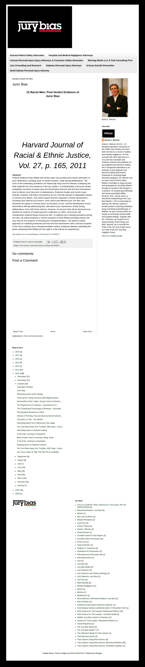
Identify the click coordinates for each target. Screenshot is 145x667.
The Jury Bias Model (85, 627)
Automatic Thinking (25, 387)
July (19, 464)
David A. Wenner (112, 140)
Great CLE (81, 542)
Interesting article (84, 558)
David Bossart (83, 532)
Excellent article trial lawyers (89, 539)
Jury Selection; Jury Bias (87, 576)
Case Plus (81, 523)
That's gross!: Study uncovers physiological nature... (38, 398)
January (21, 485)
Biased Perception (84, 520)
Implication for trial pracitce (88, 551)
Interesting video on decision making (32, 430)
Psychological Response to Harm (30, 412)
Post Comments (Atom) (33, 336)
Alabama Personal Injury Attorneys (64, 65)
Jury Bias (81, 564)
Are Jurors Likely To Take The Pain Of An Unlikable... (38, 452)
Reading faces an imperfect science (31, 445)
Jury (79, 561)
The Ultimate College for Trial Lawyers (93, 633)
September (22, 456)
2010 (17, 490)
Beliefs (80, 513)
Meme (79, 589)
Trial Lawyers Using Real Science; (91, 639)
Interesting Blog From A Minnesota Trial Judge (36, 423)
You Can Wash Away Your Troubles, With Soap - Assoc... (40, 427)
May (19, 471)
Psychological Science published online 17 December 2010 (101, 608)
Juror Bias (21, 391)
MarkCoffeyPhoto (77, 653)
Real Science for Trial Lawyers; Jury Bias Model (96, 614)
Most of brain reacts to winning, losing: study (35, 437)
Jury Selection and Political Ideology (92, 573)
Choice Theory (83, 526)
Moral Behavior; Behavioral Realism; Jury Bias (96, 598)
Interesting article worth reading (30, 394)
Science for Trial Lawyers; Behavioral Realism (96, 621)
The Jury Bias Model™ (86, 630)
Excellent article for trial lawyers (90, 535)
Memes (80, 592)
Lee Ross (81, 580)
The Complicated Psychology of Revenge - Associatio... (39, 409)
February (21, 482)
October (21, 384)
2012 (17, 370)
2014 (17, 363)
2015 (17, 359)
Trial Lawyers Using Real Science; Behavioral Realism (39, 245)
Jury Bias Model (83, 567)
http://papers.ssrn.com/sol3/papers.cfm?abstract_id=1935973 (35, 234)
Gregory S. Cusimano (86, 548)
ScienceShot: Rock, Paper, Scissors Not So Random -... (40, 401)
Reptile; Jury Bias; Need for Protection (93, 617)
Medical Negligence (85, 586)
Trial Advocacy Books (86, 636)
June (19, 467)
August (20, 460)
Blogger (99, 653)
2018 (17, 352)
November (22, 380)
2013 (17, 366)
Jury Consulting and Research (25, 65)
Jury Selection (83, 570)
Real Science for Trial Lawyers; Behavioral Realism (98, 611)
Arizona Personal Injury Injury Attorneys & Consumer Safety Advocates (46, 60)
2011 (17, 373)
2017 (17, 355)
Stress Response (84, 624)
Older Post (87, 331)
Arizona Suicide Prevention (100, 65)
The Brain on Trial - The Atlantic (30, 419)
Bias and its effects (85, 517)
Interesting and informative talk (89, 554)
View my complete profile (112, 236)
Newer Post (18, 331)
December (22, 376)
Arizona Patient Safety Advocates (27, 55)
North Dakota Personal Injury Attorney (29, 70)
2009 (17, 494)
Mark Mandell (82, 583)
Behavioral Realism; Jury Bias (89, 510)
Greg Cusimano (83, 545)
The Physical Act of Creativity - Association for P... (37, 405)
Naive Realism (83, 602)
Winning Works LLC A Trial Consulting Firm (110, 60)
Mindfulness (82, 595)
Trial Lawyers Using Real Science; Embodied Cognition (100, 646)
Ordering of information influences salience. (95, 605)
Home (52, 331)
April (19, 475)
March (20, 478)
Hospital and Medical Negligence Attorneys (71, 55)
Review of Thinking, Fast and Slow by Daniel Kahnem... (39, 416)
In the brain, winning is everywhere (31, 434)
